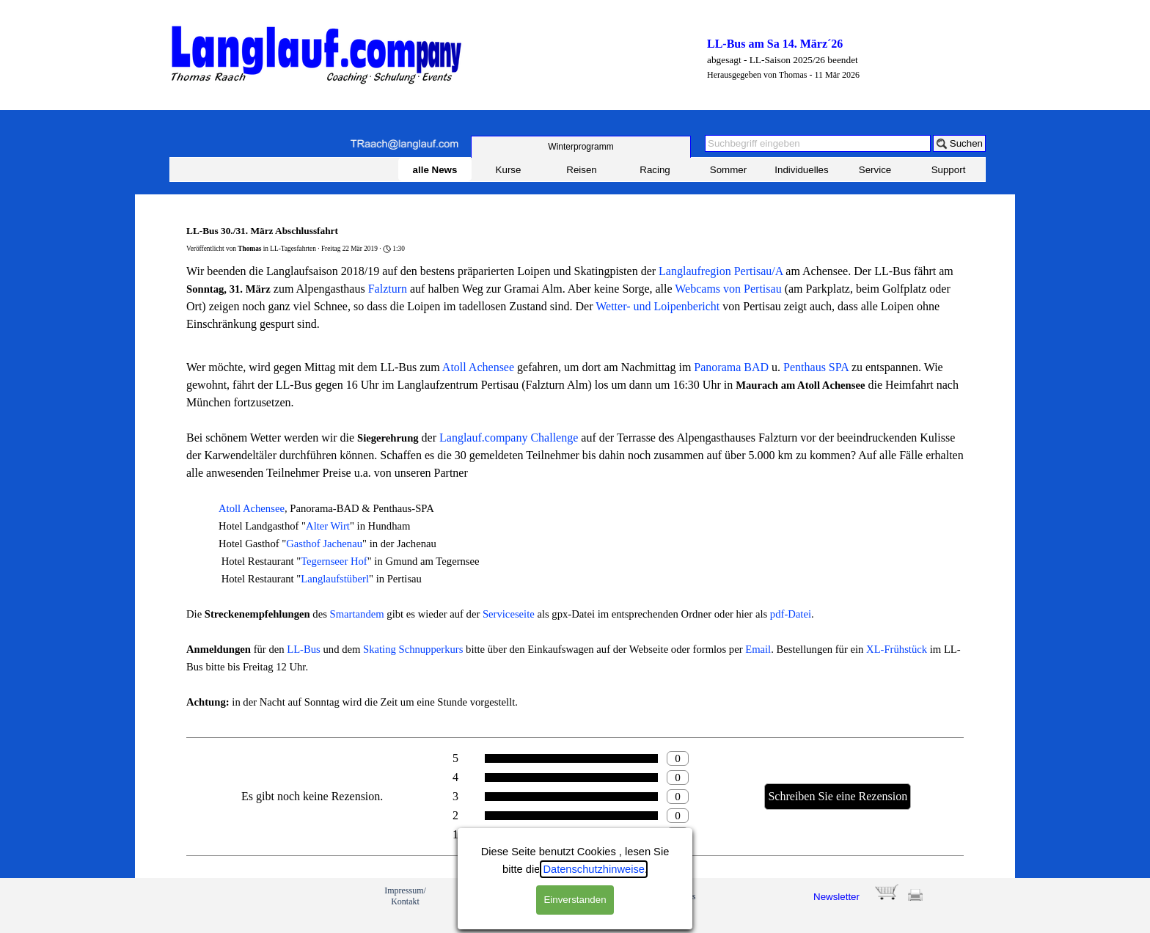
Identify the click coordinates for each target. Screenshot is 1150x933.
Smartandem (357, 614)
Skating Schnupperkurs (413, 649)
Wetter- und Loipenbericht (657, 306)
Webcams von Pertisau (728, 288)
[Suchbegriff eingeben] (818, 143)
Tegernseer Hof (334, 561)
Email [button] (758, 649)
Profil (473, 896)
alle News (435, 169)
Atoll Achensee (478, 367)
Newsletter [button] (836, 896)
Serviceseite (509, 614)
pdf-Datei (790, 614)
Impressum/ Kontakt (405, 896)
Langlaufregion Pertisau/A (721, 271)
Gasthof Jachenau (324, 543)
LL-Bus (304, 649)
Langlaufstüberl (335, 579)
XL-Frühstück (896, 649)
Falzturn (387, 288)
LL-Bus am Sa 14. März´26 (775, 43)
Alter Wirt (328, 526)
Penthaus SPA (816, 367)
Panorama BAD (731, 367)
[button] (404, 144)
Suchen (966, 143)
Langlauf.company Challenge (508, 437)
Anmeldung (608, 896)
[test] (581, 147)
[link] (221, 905)
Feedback (540, 896)
